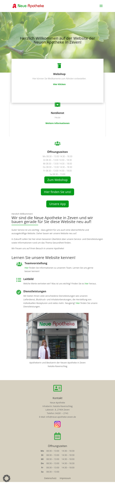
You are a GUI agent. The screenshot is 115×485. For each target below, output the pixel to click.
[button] (6, 478)
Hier (27, 267)
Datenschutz (50, 478)
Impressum (65, 478)
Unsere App (57, 204)
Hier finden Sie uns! (57, 192)
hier (87, 283)
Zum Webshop (57, 180)
